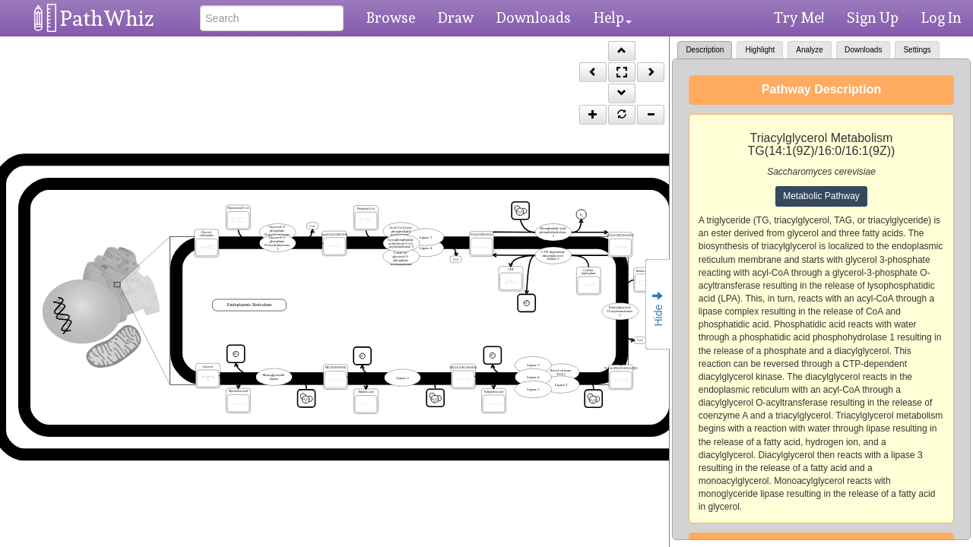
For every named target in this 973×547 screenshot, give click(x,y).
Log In (941, 17)
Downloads (533, 17)
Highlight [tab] (760, 50)
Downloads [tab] (863, 50)
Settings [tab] (916, 50)
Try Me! (799, 17)
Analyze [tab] (809, 50)
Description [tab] (705, 50)
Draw (456, 17)
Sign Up (873, 17)
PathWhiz (107, 18)
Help (613, 17)
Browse (390, 17)
